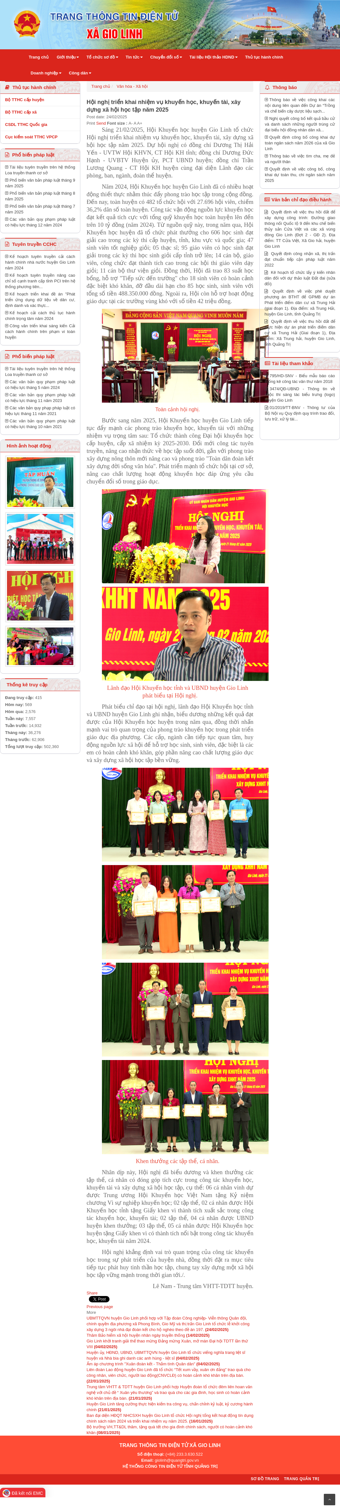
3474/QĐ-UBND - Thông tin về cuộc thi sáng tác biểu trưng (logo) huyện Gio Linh (300, 394)
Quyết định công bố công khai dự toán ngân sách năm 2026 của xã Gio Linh (300, 143)
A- (131, 123)
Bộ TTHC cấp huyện (24, 99)
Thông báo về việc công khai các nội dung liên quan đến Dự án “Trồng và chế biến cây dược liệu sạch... (300, 105)
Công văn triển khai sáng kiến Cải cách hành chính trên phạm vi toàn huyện (40, 331)
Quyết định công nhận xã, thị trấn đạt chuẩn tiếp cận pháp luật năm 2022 (299, 259)
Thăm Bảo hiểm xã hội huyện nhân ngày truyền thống (148, 1335)
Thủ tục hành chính (30, 87)
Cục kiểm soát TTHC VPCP (31, 137)
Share (92, 1293)
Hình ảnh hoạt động (28, 445)
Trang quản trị (301, 1479)
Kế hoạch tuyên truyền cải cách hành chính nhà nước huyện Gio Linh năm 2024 (40, 262)
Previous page (100, 1306)
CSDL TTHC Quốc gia (26, 124)
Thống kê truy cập (27, 684)
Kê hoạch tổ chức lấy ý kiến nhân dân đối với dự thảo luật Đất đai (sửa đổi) (299, 278)
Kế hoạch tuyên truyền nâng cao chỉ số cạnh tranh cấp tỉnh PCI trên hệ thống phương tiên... (40, 281)
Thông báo (281, 87)
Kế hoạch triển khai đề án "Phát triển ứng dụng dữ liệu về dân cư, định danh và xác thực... (40, 300)
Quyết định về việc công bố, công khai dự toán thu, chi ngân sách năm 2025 (300, 175)
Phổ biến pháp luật (30, 154)
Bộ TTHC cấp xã (21, 112)
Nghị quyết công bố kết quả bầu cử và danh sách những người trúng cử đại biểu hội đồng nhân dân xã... (300, 124)
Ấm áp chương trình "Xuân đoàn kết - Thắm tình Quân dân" (153, 1364)
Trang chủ (100, 86)
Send (101, 123)
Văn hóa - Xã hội (132, 86)
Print (91, 123)
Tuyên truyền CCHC (31, 244)
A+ (139, 123)
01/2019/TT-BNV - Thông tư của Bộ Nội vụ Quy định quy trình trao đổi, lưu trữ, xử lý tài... (300, 413)
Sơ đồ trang (265, 1479)
